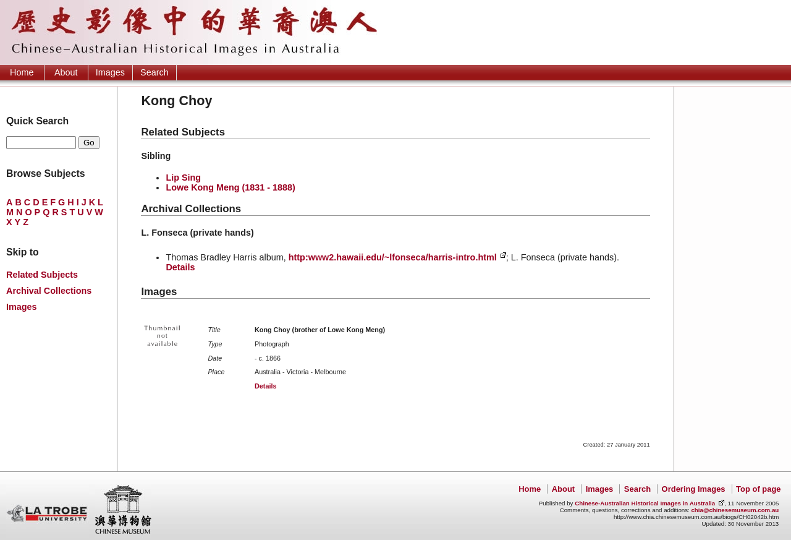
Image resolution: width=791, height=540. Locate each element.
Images (110, 72)
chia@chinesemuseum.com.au (735, 510)
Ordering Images (693, 489)
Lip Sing (183, 177)
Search (154, 72)
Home (21, 72)
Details (180, 267)
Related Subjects (42, 275)
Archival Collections (48, 291)
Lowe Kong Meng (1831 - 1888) (230, 187)
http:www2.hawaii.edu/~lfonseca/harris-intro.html (393, 257)
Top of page (758, 489)
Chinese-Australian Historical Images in (645, 503)
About (66, 72)
